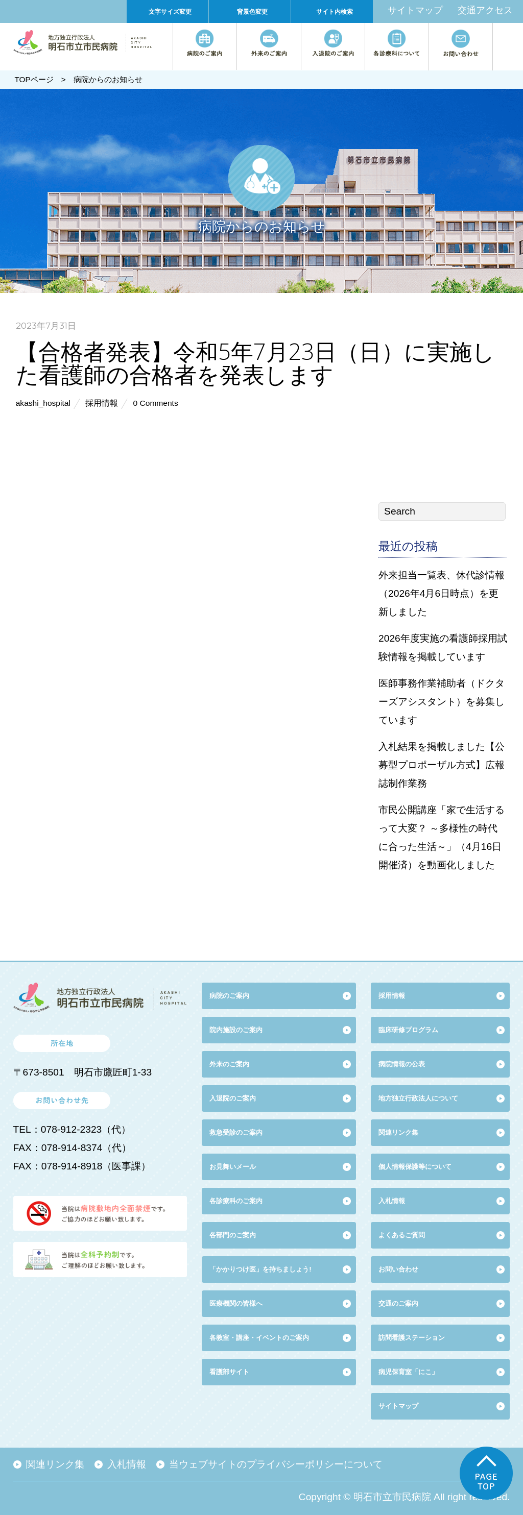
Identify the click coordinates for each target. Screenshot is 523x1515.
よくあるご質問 (401, 1235)
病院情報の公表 (401, 1064)
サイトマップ (415, 10)
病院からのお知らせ (108, 79)
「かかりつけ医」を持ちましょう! (260, 1269)
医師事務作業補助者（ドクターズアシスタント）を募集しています (441, 701)
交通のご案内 (398, 1303)
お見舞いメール (232, 1166)
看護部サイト (229, 1372)
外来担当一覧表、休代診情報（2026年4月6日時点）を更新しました (441, 593)
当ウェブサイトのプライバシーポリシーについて (276, 1464)
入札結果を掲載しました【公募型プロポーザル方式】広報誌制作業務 (441, 765)
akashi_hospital (43, 403)
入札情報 (126, 1464)
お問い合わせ (398, 1269)
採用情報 (101, 403)
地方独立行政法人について (418, 1098)
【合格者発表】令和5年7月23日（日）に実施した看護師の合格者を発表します (255, 362)
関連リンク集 (398, 1132)
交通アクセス (485, 10)
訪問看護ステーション (411, 1337)
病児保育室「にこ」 (408, 1372)
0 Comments (155, 403)
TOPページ (33, 79)
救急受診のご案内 (236, 1132)
